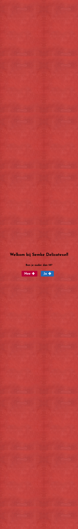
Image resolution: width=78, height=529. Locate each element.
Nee (27, 273)
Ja (45, 273)
